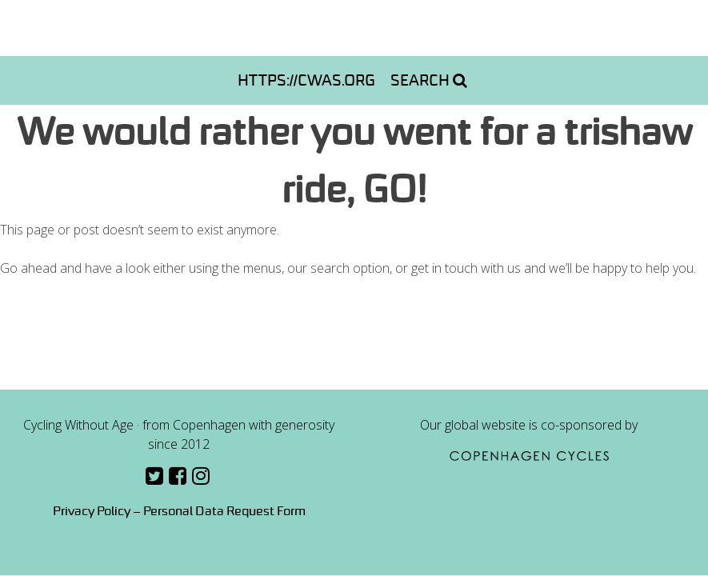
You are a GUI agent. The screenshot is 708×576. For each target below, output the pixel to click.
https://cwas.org (306, 80)
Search (428, 80)
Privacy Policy (91, 510)
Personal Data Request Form (224, 510)
